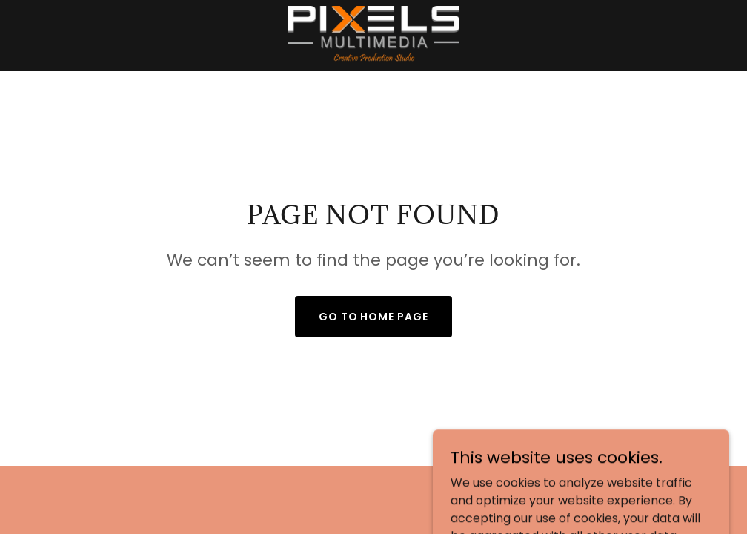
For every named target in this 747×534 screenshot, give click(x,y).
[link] (373, 35)
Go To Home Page (374, 316)
